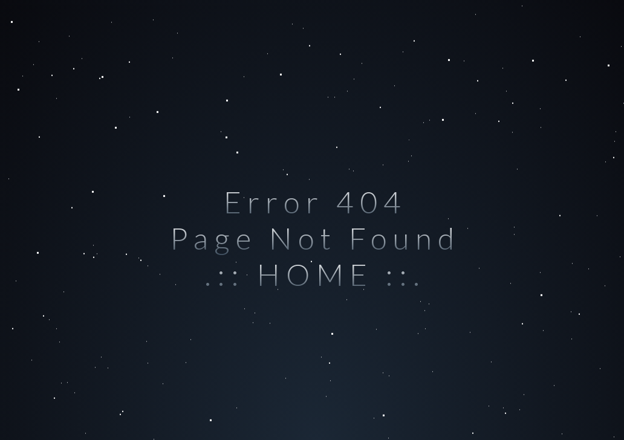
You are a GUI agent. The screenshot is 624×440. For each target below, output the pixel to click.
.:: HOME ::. (315, 274)
